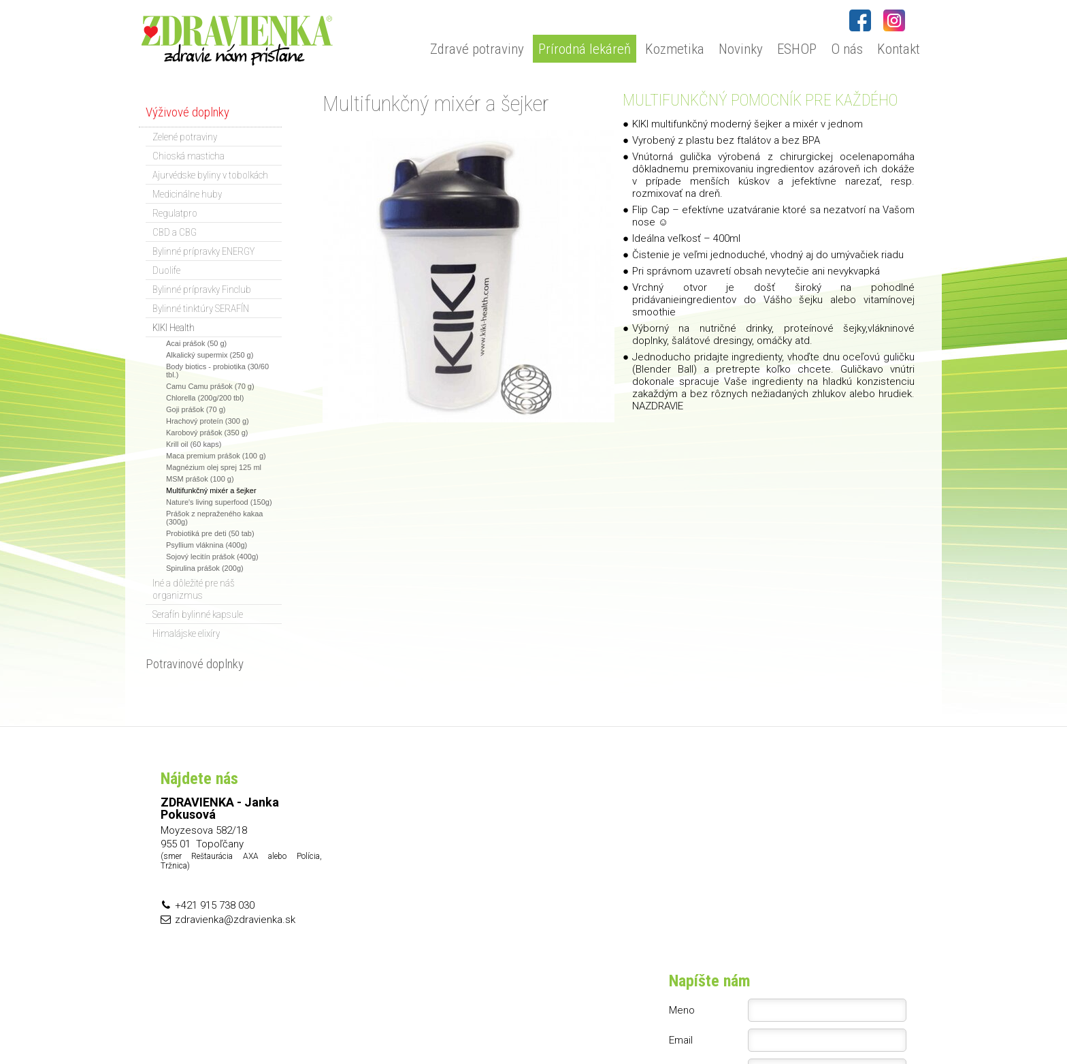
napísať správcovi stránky (554, 1024)
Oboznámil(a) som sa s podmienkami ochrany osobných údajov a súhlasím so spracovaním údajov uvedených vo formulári (796, 904)
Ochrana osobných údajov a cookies (682, 1024)
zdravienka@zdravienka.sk (235, 919)
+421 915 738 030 (215, 905)
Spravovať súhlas (795, 1024)
